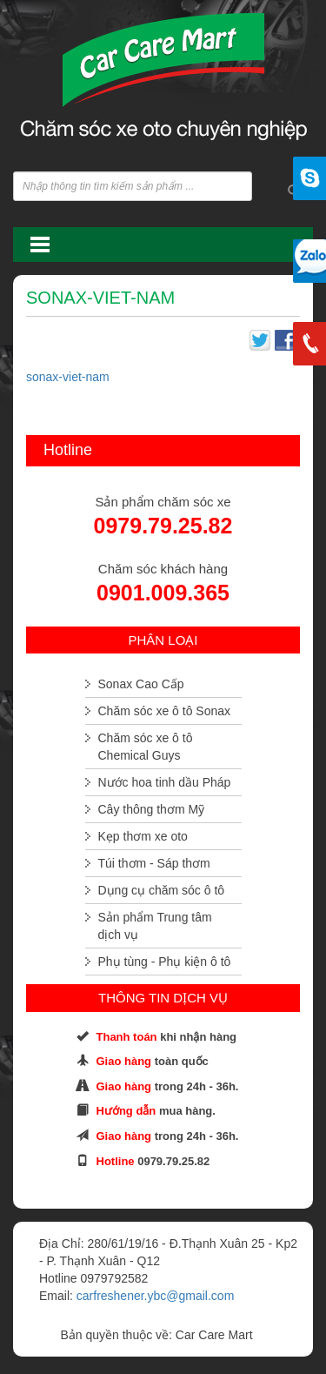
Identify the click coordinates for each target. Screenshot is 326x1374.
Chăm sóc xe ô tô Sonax (164, 711)
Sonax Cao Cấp (141, 684)
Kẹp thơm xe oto (143, 836)
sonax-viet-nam (68, 377)
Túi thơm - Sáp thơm (154, 863)
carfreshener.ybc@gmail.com (156, 1296)
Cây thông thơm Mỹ (151, 809)
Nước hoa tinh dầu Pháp (164, 782)
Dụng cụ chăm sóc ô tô (161, 890)
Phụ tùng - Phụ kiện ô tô (164, 962)
